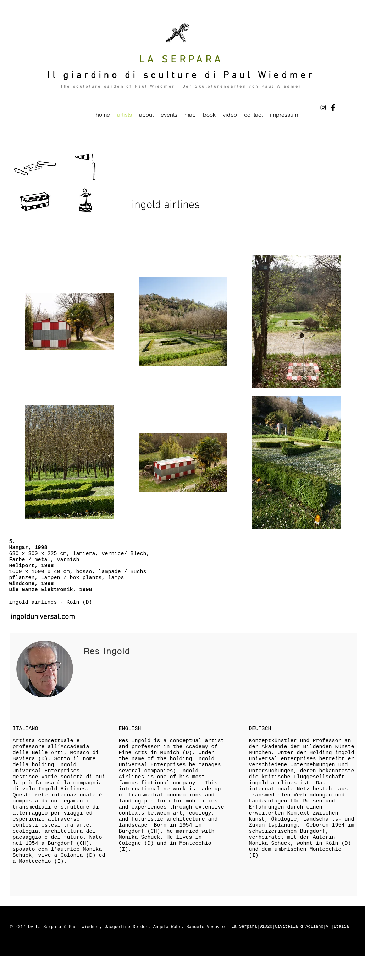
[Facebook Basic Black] (333, 107)
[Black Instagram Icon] (323, 107)
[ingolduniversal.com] (43, 617)
